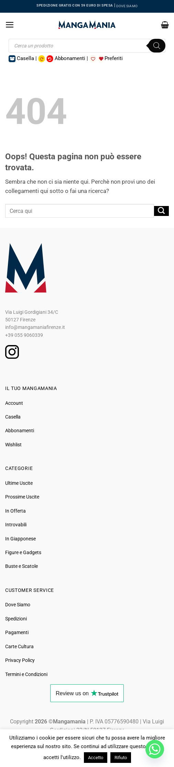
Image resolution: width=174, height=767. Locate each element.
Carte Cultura (19, 646)
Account (14, 403)
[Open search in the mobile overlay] (87, 46)
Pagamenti (17, 632)
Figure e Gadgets (23, 552)
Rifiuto (121, 757)
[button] (9, 25)
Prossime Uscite (22, 497)
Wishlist (13, 444)
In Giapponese (20, 538)
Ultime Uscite (19, 483)
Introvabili (15, 524)
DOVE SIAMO (127, 6)
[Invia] (161, 211)
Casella (13, 417)
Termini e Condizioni (26, 674)
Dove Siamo (17, 604)
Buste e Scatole (21, 566)
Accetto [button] (95, 757)
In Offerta (15, 511)
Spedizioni (16, 618)
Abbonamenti (19, 430)
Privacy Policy (20, 660)
